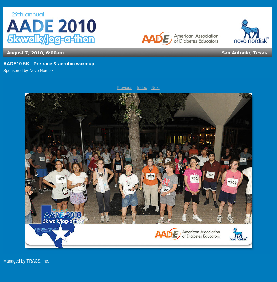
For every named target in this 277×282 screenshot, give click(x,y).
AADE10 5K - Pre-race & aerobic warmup (48, 63)
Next (155, 87)
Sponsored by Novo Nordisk (28, 70)
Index (142, 87)
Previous (124, 87)
